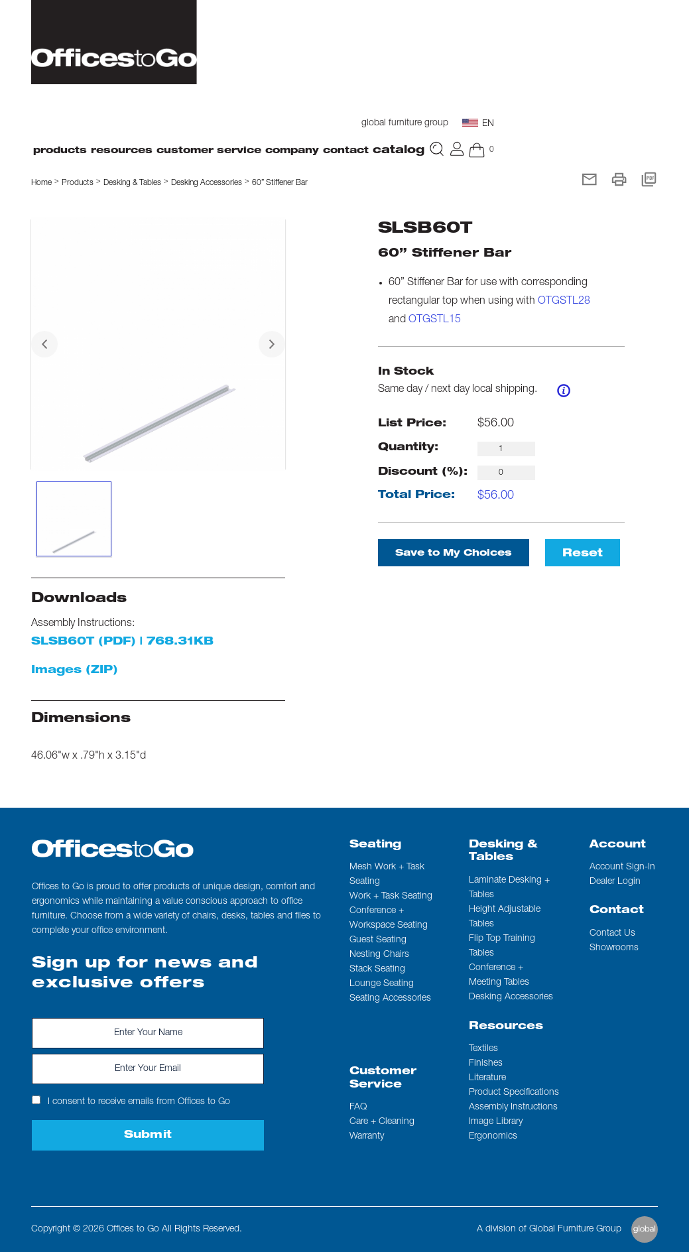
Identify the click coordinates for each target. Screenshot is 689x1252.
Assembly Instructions (513, 1107)
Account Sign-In (622, 867)
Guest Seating (378, 940)
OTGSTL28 (564, 301)
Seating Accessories (390, 998)
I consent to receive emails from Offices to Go (131, 1101)
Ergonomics (493, 1136)
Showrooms (614, 948)
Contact (617, 911)
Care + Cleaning (381, 1122)
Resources (506, 1027)
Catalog (398, 151)
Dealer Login (615, 882)
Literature (487, 1078)
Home (41, 183)
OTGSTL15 (434, 320)
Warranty (366, 1136)
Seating (375, 845)
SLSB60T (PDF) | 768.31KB (122, 642)
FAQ (358, 1107)
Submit (148, 1136)
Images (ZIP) (74, 671)
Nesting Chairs (379, 955)
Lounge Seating (381, 984)
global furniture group (404, 123)
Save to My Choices (453, 553)
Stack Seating (377, 969)
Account (618, 845)
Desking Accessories (206, 183)
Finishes (486, 1063)
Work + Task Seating (390, 896)
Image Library (496, 1122)
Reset (582, 554)
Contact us (612, 933)
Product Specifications (514, 1092)
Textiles (483, 1049)
